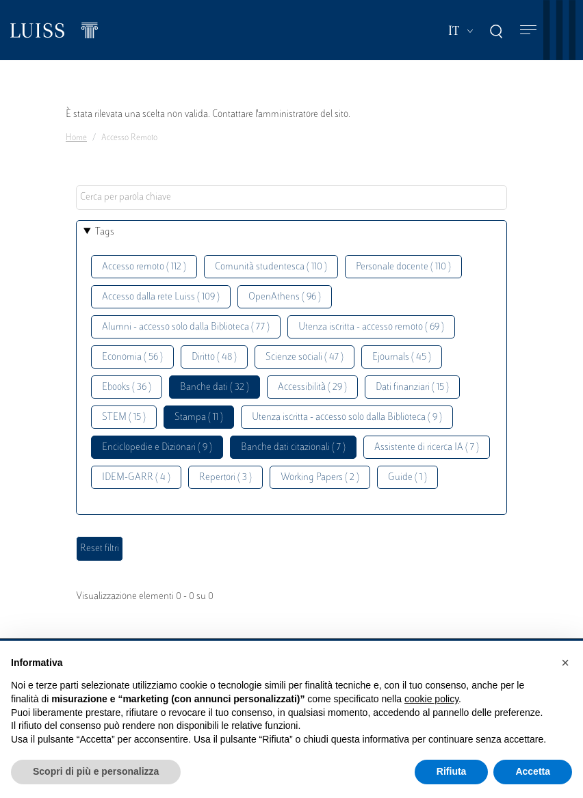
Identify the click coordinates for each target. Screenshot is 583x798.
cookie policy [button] (431, 698)
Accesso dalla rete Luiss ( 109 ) (161, 297)
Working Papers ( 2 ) (320, 478)
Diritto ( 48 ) (214, 357)
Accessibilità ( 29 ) (312, 387)
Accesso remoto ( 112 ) (144, 267)
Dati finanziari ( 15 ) (412, 387)
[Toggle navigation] (528, 30)
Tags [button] (104, 232)
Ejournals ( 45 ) (401, 357)
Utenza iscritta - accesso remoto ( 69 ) (371, 327)
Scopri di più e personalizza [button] (96, 771)
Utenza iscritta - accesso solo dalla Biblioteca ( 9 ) (347, 417)
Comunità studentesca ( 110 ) (271, 267)
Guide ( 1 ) (407, 478)
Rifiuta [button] (452, 771)
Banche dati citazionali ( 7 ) (293, 447)
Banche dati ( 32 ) (214, 387)
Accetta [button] (532, 771)
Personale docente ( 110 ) (403, 267)
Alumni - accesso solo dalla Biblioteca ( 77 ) (186, 327)
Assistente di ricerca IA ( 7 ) (426, 447)
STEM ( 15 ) (124, 417)
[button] (565, 663)
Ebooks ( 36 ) (126, 387)
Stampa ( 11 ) (198, 417)
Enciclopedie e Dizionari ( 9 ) (157, 447)
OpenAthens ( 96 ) (284, 297)
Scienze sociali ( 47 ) (304, 357)
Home (76, 138)
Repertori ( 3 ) (225, 478)
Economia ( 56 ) (132, 357)
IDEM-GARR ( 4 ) (136, 478)
